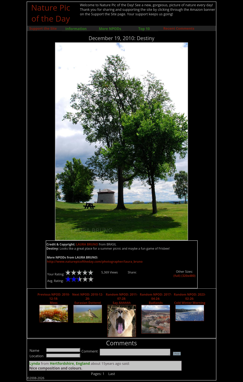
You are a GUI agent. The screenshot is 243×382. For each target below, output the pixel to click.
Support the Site (43, 28)
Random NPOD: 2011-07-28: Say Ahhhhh (122, 298)
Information (76, 28)
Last (111, 373)
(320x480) (188, 276)
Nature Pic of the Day (50, 13)
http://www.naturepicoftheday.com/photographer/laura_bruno (95, 261)
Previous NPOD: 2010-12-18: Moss (53, 298)
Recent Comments (178, 28)
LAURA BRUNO (87, 244)
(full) (176, 276)
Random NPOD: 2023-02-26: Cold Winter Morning (190, 298)
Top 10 (144, 28)
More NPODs (110, 28)
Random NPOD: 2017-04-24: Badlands (156, 298)
